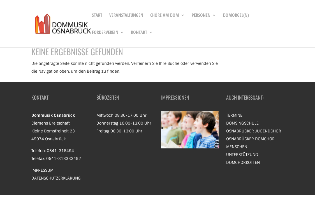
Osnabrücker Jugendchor (253, 131)
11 (210, 128)
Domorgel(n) (236, 15)
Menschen (236, 146)
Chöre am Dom (164, 15)
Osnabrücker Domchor (250, 138)
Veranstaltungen (126, 15)
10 (205, 128)
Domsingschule (242, 123)
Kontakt (139, 32)
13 (190, 136)
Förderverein (105, 32)
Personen (201, 15)
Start (97, 15)
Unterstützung (242, 154)
